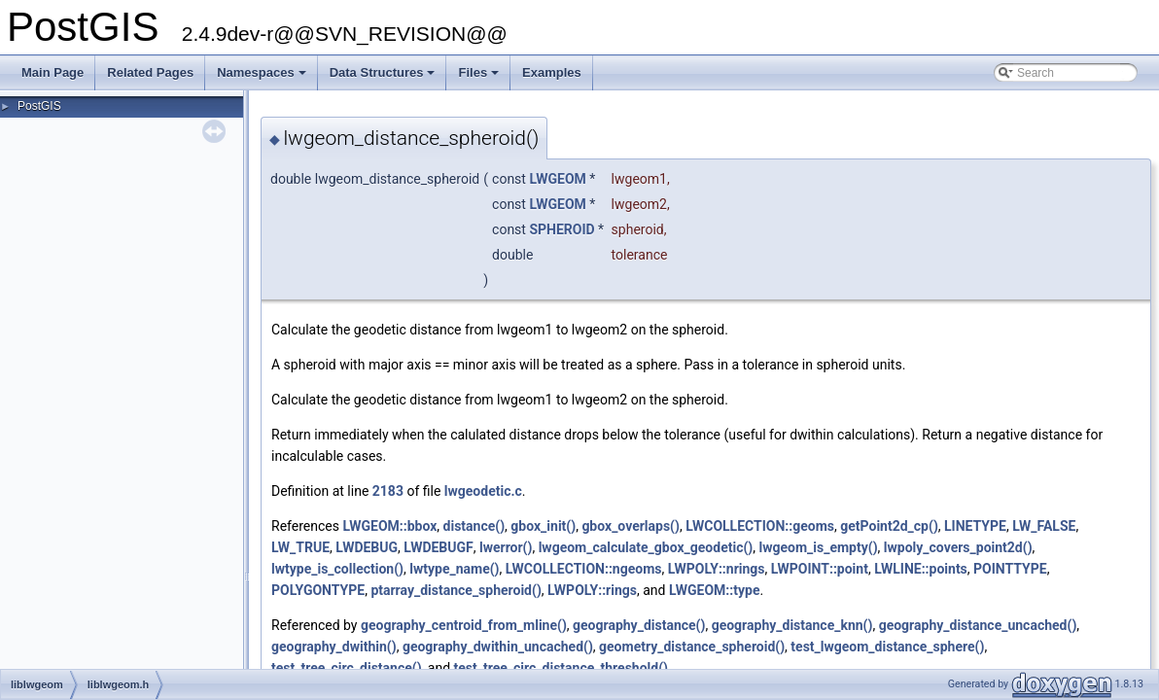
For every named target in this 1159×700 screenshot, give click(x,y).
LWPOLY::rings (592, 590)
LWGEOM (557, 179)
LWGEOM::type (714, 590)
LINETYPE (975, 526)
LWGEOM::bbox (389, 526)
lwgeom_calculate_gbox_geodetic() (646, 547)
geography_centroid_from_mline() (464, 625)
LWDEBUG (366, 547)
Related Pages (150, 72)
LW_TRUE (300, 547)
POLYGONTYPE (318, 590)
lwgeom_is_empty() (817, 547)
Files (480, 77)
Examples (551, 72)
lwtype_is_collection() (337, 569)
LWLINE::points (920, 569)
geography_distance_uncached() (978, 625)
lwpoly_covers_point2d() (958, 547)
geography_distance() (639, 625)
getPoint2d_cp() (889, 526)
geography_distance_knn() (792, 625)
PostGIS (39, 106)
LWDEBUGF (438, 547)
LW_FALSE (1043, 526)
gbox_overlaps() (630, 526)
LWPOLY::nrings (716, 569)
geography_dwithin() (334, 646)
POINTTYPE (1010, 569)
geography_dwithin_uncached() (498, 646)
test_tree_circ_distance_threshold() (561, 668)
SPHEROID (561, 229)
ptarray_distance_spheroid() (455, 590)
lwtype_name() (454, 569)
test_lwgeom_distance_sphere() (887, 646)
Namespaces (263, 77)
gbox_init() (543, 526)
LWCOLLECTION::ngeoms (584, 569)
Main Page (52, 72)
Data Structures (384, 77)
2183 (388, 491)
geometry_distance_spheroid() (692, 646)
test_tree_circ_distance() (346, 668)
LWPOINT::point (819, 569)
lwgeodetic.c (483, 491)
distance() (474, 526)
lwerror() (505, 547)
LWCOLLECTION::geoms (759, 526)
